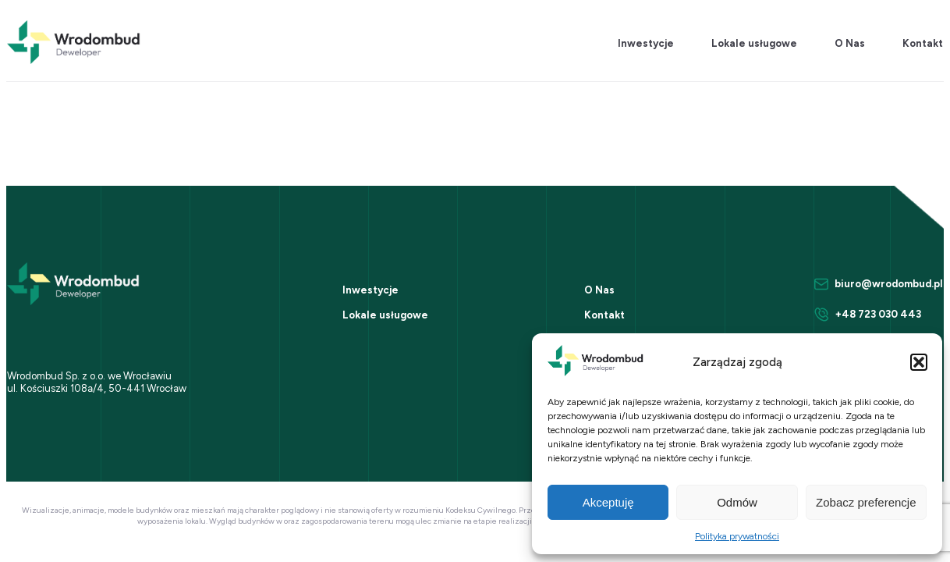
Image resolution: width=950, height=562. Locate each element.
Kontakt (922, 43)
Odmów (737, 502)
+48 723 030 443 (878, 314)
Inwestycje (646, 43)
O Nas (850, 43)
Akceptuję (608, 502)
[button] (919, 362)
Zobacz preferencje (866, 502)
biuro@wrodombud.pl (889, 284)
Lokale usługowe (754, 43)
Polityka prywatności (737, 536)
